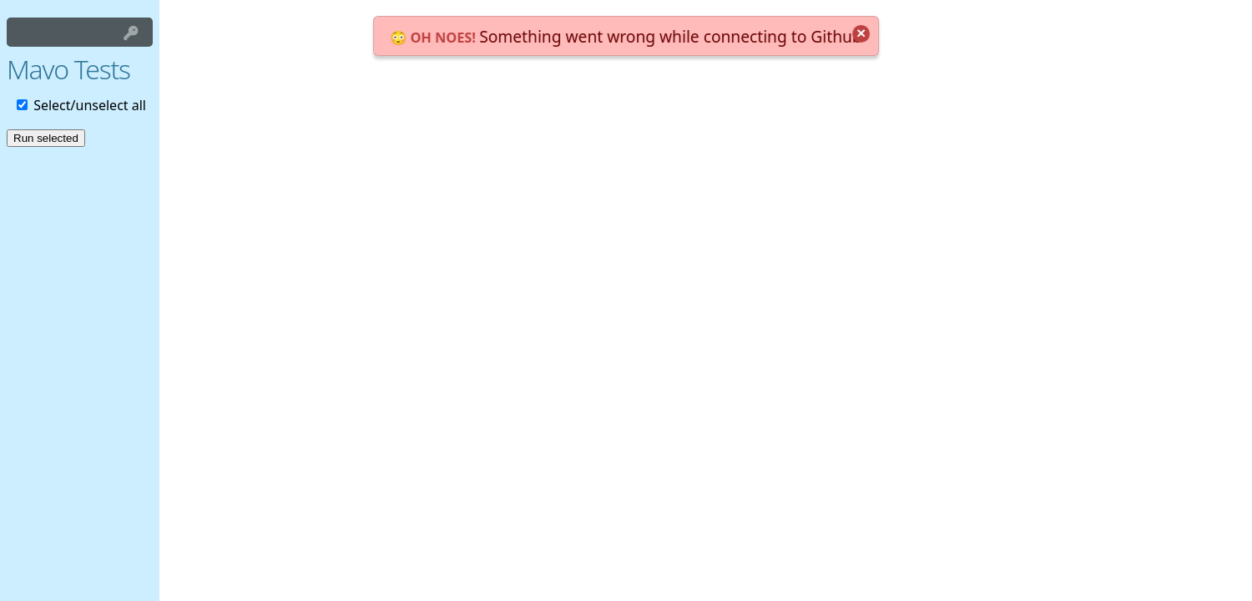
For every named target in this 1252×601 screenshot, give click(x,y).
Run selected (45, 138)
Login (131, 32)
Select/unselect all (81, 105)
